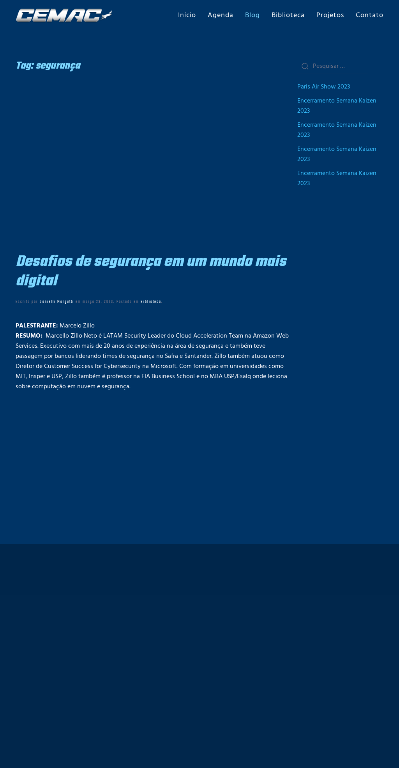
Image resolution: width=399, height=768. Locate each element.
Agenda (220, 15)
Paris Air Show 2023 (323, 87)
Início (187, 15)
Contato (369, 15)
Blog (252, 15)
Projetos (330, 15)
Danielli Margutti (57, 302)
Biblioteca (288, 15)
